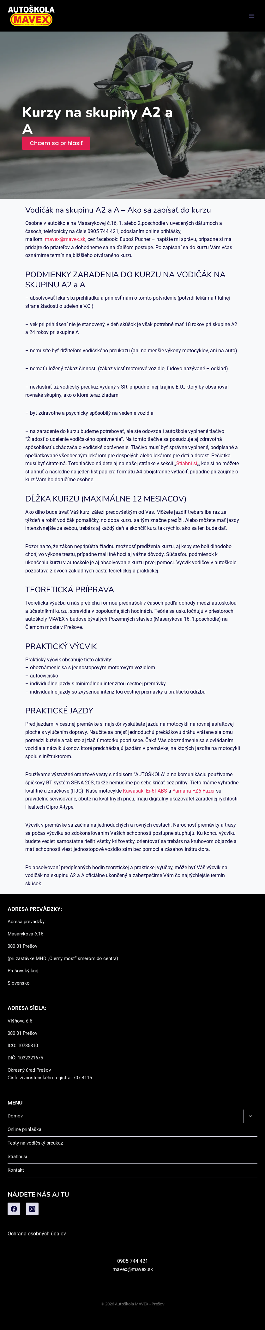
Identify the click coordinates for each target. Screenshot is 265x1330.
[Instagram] (32, 1209)
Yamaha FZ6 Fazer (193, 791)
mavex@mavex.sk (65, 239)
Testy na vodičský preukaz (35, 1143)
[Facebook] (14, 1209)
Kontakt (16, 1170)
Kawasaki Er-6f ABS (145, 791)
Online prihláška (24, 1129)
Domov (15, 1116)
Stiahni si (186, 463)
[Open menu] (251, 16)
